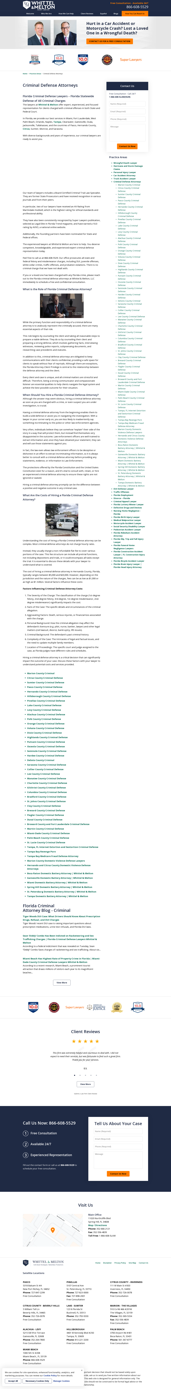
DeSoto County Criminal (40, 760)
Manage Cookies (61, 1381)
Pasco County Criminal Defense (44, 687)
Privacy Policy (120, 1263)
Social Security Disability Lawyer (129, 526)
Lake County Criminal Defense (44, 705)
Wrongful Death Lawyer (125, 163)
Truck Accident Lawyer (125, 178)
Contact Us (143, 1263)
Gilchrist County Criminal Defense (46, 787)
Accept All (13, 1381)
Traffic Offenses (121, 492)
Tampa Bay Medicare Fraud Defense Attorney (52, 856)
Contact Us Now (127, 146)
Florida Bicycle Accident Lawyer (129, 561)
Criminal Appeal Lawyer (125, 501)
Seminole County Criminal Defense (46, 751)
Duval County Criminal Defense (44, 819)
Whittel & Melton (48, 104)
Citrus (26, 128)
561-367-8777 (125, 1339)
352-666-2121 (103, 1228)
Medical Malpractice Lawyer (127, 520)
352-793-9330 (81, 1316)
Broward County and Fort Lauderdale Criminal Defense (58, 824)
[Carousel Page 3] (85, 1075)
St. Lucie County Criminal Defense (46, 842)
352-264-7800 (38, 1339)
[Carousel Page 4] (91, 1075)
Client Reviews (87, 13)
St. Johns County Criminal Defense (46, 801)
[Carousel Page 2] (80, 1075)
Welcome (30, 13)
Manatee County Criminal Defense (46, 778)
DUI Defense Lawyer (124, 488)
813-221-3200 (81, 1339)
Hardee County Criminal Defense (45, 755)
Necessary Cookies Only (37, 1381)
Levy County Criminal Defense (44, 709)
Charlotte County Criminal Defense (47, 783)
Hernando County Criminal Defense (47, 691)
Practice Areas (35, 74)
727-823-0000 (81, 1292)
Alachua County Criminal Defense (46, 714)
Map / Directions (97, 1225)
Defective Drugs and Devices (128, 507)
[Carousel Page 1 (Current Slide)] (74, 1075)
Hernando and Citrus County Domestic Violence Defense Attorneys (131, 438)
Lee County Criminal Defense (43, 773)
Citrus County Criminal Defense (45, 677)
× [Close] (82, 1370)
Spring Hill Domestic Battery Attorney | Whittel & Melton (59, 887)
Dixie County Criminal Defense (44, 732)
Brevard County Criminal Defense (46, 810)
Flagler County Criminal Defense (45, 815)
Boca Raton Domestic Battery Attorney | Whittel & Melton (60, 873)
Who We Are (46, 13)
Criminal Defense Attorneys (127, 181)
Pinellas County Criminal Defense (46, 700)
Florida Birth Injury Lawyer (127, 517)
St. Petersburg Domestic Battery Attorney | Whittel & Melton (61, 891)
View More (62, 982)
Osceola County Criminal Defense (46, 746)
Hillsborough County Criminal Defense (49, 696)
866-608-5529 (137, 6)
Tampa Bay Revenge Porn (41, 851)
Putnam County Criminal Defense (46, 741)
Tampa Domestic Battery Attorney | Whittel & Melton (57, 896)
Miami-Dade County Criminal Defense (48, 833)
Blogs (116, 13)
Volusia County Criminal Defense (45, 728)
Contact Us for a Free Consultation (109, 41)
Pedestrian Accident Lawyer (127, 529)
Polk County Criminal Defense (44, 719)
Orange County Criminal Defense (45, 723)
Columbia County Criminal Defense (47, 792)
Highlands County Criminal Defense (47, 737)
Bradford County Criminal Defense (46, 796)
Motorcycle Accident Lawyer (127, 523)
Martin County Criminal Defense (45, 828)
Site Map (132, 1263)
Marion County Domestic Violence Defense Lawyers (56, 860)
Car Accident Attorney (124, 175)
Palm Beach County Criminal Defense (48, 837)
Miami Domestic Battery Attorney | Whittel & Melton (57, 882)
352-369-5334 (125, 1316)
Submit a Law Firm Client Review (85, 1094)
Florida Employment (123, 495)
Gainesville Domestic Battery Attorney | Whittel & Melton (60, 877)
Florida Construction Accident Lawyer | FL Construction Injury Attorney (129, 554)
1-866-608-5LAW (107, 1235)
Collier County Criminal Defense (45, 769)
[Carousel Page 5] (96, 1075)
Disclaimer (107, 1263)
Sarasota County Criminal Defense (46, 764)
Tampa (57, 121)
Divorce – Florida (122, 498)
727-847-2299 (38, 1292)
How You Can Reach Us (134, 13)
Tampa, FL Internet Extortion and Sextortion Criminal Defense (62, 847)
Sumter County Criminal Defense (45, 682)
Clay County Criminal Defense (44, 805)
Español (103, 13)
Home (25, 74)
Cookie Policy (50, 1375)
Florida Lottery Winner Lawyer (129, 504)
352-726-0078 (125, 1292)
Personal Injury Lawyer (125, 172)
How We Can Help (66, 13)
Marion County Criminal (41, 673)
